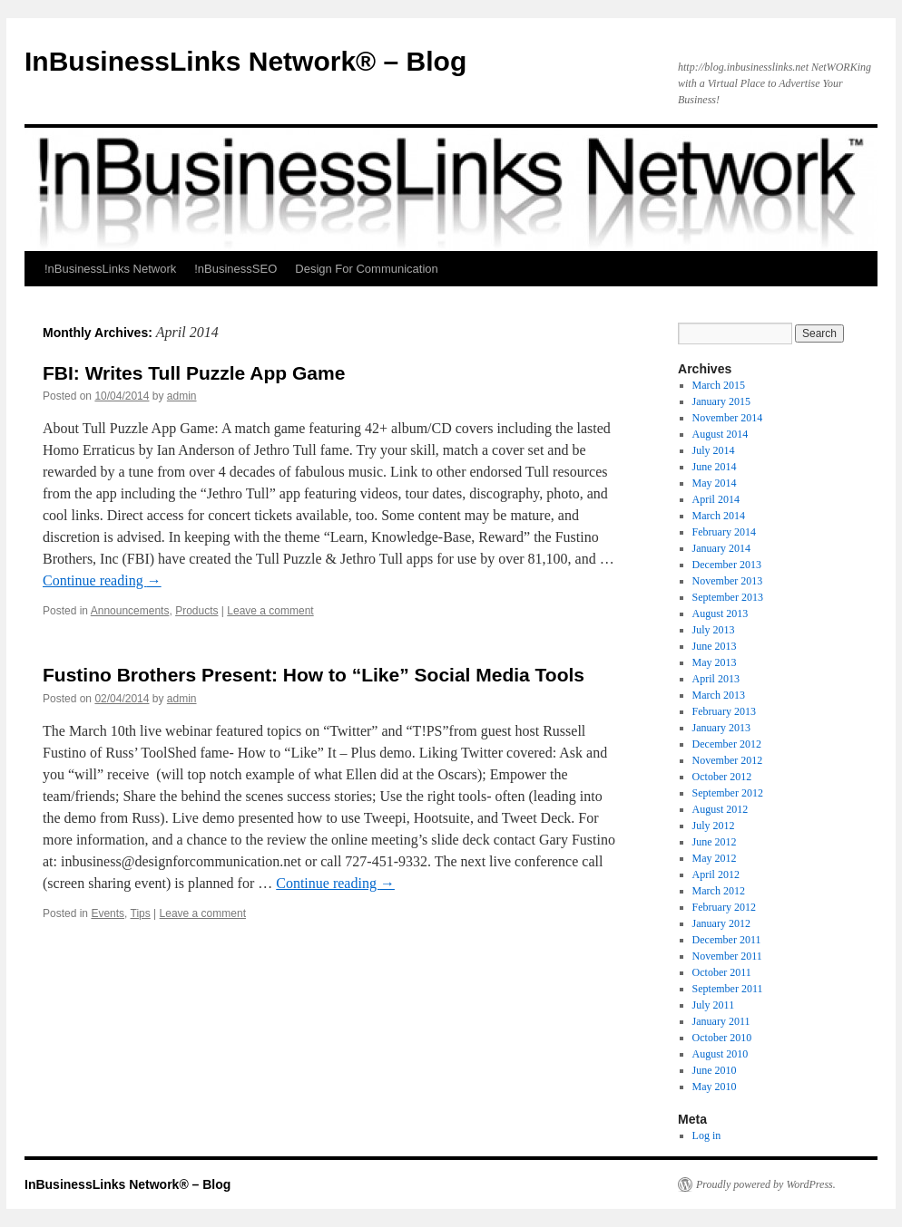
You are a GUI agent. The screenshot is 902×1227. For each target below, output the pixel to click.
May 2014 (714, 483)
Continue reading (102, 580)
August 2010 (720, 1054)
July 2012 (713, 825)
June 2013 (714, 646)
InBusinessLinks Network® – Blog (245, 61)
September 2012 (727, 793)
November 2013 (727, 581)
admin (182, 396)
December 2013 (726, 564)
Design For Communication (366, 268)
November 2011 (727, 956)
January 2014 (721, 548)
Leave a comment (270, 610)
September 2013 (727, 597)
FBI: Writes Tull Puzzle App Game (194, 372)
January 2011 (721, 1021)
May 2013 (714, 662)
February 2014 (724, 532)
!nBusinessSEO (235, 268)
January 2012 (721, 923)
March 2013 (718, 695)
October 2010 (722, 1037)
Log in (706, 1135)
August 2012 (720, 809)
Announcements (130, 610)
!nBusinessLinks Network (110, 268)
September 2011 (727, 988)
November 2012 (727, 760)
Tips (141, 913)
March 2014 (718, 515)
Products (196, 610)
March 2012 (718, 890)
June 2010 (714, 1070)
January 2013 (721, 727)
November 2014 (727, 417)
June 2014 (714, 466)
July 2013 (713, 629)
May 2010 (714, 1086)
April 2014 (716, 499)
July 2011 (713, 1005)
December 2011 (726, 939)
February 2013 (724, 711)
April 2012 (716, 874)
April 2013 (716, 678)
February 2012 (724, 907)
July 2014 (713, 450)
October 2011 (721, 972)
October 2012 (722, 776)
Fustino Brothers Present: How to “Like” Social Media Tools (313, 674)
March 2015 (718, 385)
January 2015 (721, 401)
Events (107, 913)
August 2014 (720, 434)
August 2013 (720, 613)
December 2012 (726, 744)
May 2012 (714, 858)
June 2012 (714, 842)
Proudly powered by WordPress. (766, 1184)
